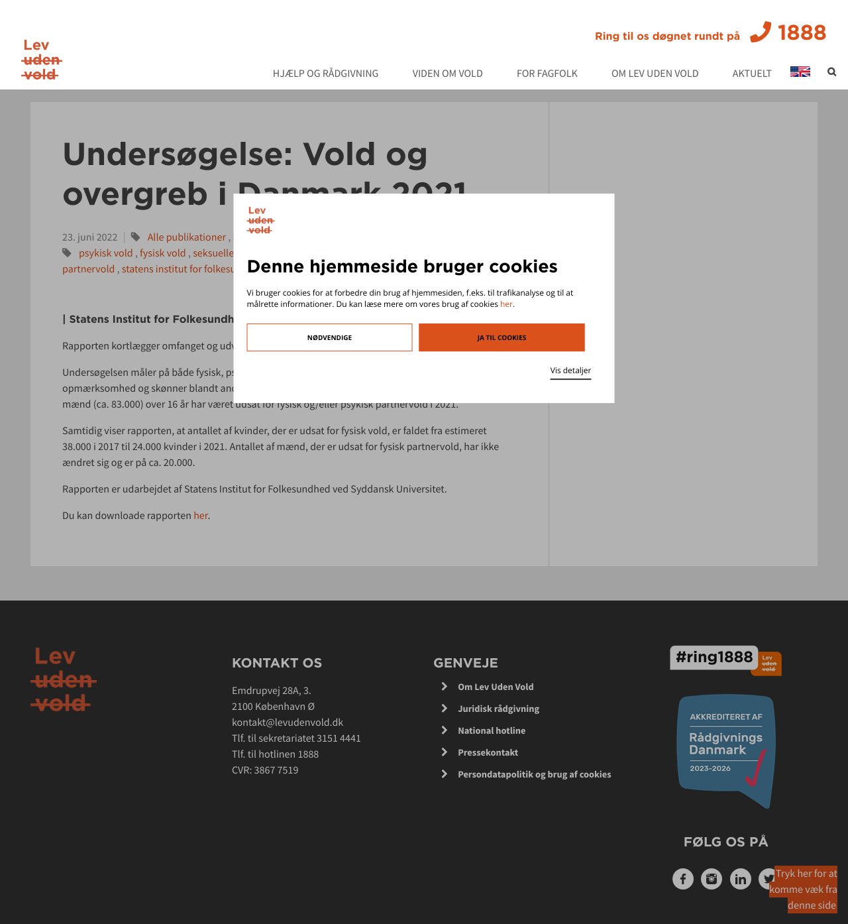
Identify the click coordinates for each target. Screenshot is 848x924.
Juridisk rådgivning (498, 709)
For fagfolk (547, 74)
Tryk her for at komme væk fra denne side (803, 889)
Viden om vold (448, 74)
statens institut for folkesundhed (193, 269)
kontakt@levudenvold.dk (287, 722)
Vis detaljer (571, 370)
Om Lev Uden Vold (655, 74)
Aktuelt (752, 74)
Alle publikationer (187, 237)
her (506, 304)
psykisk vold (106, 253)
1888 (711, 32)
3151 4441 (339, 738)
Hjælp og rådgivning (326, 74)
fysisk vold (163, 253)
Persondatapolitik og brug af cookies (534, 774)
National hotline (491, 730)
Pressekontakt (488, 752)
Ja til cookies (502, 337)
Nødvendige (329, 337)
